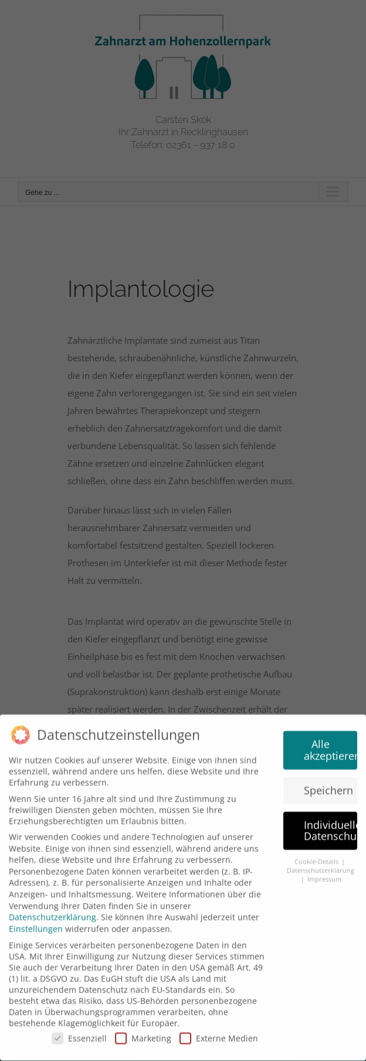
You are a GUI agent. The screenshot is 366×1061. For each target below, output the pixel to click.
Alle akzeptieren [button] (330, 745)
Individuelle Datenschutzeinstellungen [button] (330, 825)
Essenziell (79, 1032)
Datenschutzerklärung (52, 911)
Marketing (143, 1032)
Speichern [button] (328, 785)
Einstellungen (36, 923)
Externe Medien (218, 1032)
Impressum (324, 874)
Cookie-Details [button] (317, 857)
